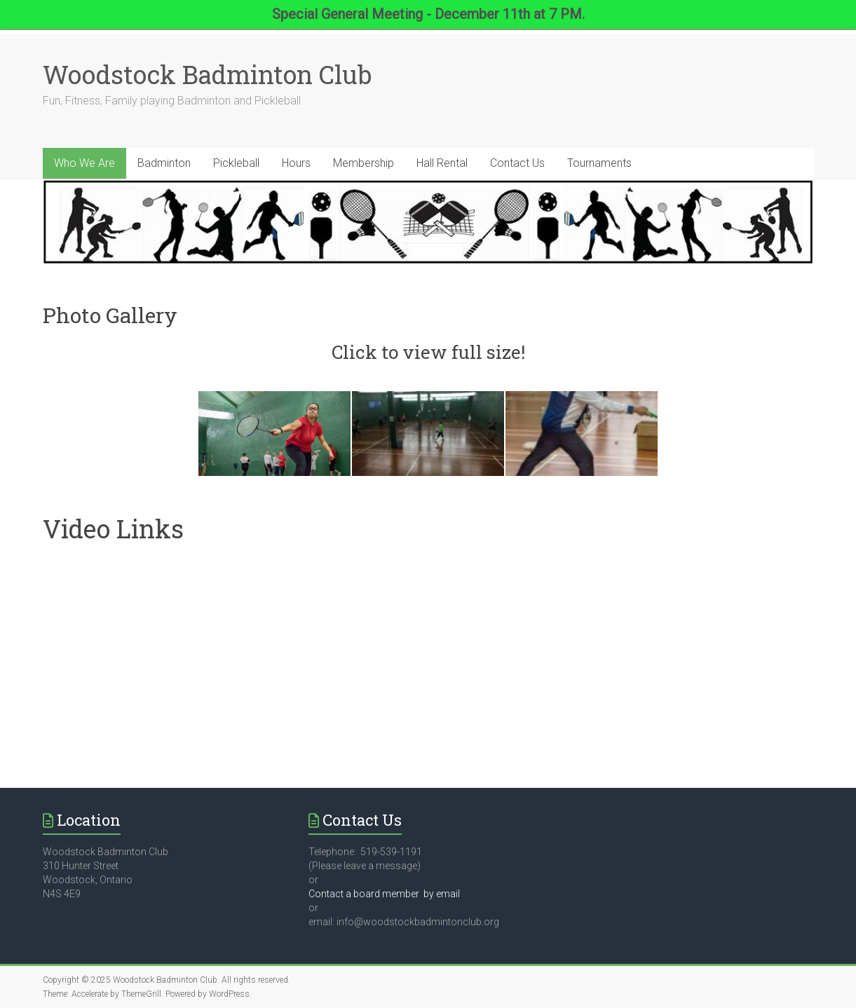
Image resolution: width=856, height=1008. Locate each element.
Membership (363, 163)
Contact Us (517, 163)
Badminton (164, 163)
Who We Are (84, 163)
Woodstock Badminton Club (207, 74)
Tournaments (599, 163)
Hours (296, 163)
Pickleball (236, 163)
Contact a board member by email (384, 893)
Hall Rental (442, 163)
